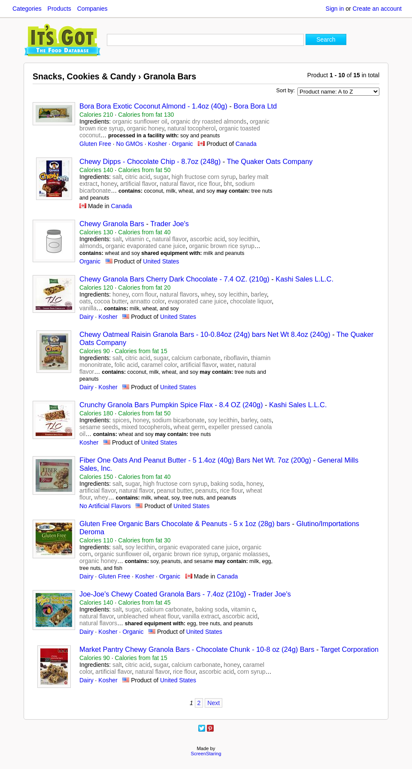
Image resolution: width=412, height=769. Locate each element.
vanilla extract (200, 616)
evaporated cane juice (197, 301)
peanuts (206, 490)
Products (59, 8)
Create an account (377, 8)
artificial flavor (138, 183)
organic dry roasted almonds (208, 121)
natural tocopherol (191, 128)
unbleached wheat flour (148, 616)
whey (208, 294)
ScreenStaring (206, 753)
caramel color (159, 364)
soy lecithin (243, 239)
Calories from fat (146, 114)
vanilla (88, 308)
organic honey (145, 128)
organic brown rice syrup (221, 245)
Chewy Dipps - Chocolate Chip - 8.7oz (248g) (150, 161)
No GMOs (129, 143)
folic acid (126, 364)
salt (117, 176)
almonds (90, 245)
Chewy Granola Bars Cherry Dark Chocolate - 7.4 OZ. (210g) (174, 279)
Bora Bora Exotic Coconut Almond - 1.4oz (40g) (153, 106)
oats (85, 301)
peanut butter (174, 490)
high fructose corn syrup (204, 176)
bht (228, 183)
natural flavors (178, 294)
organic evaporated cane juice (146, 245)
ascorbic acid (207, 239)
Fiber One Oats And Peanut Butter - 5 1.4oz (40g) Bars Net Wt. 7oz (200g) (195, 460)
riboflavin (236, 357)
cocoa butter (110, 301)
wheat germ (189, 427)
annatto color (147, 301)
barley (259, 294)
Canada (246, 143)
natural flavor (177, 183)
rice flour (208, 183)
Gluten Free (95, 143)
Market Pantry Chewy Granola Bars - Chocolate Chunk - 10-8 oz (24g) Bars (197, 649)
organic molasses (244, 554)
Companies (92, 8)
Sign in (335, 8)
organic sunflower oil (139, 121)
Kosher (157, 143)
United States (161, 261)
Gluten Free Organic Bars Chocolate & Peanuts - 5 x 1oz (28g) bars (185, 523)
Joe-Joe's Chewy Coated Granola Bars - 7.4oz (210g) (162, 594)
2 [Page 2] (199, 702)
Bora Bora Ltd (255, 106)
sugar (161, 176)
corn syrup (251, 671)
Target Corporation (350, 649)
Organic (182, 143)
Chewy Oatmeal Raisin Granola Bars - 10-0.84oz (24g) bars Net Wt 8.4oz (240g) (205, 334)
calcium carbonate (196, 357)
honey (109, 183)
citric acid (137, 176)
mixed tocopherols (145, 427)
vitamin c (137, 239)
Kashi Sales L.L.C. (304, 279)
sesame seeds (98, 427)
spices (121, 420)
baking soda (227, 483)
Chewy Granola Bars (111, 223)
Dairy (86, 316)
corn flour (144, 294)
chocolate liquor (251, 301)
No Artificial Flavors (105, 506)
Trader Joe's (169, 223)
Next (213, 702)
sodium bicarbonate (178, 420)
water (227, 364)
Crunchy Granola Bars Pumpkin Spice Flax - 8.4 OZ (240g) (171, 405)
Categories (27, 8)
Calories (96, 114)
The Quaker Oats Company (269, 161)
